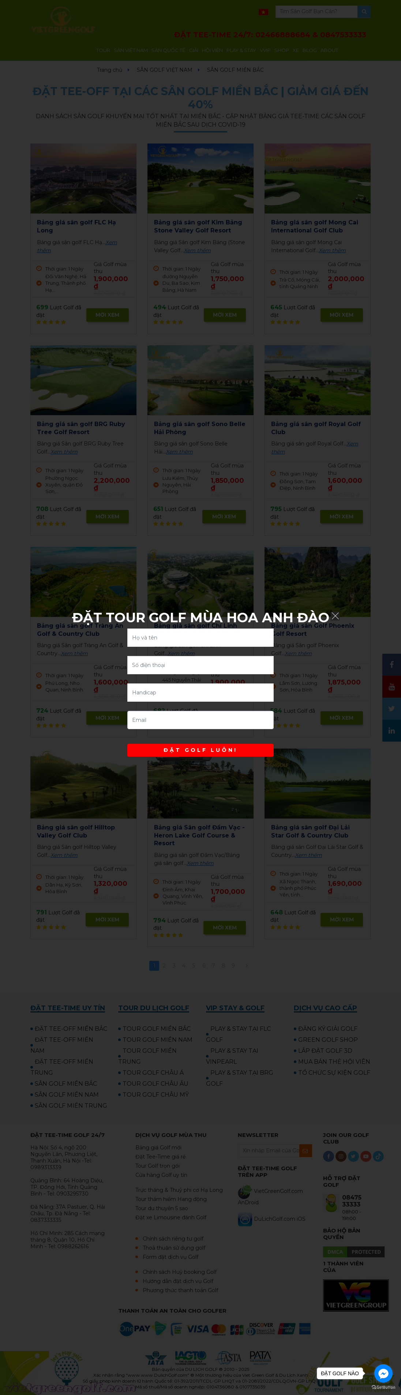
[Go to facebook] (383, 1373)
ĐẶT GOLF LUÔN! (200, 750)
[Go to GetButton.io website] (383, 1387)
